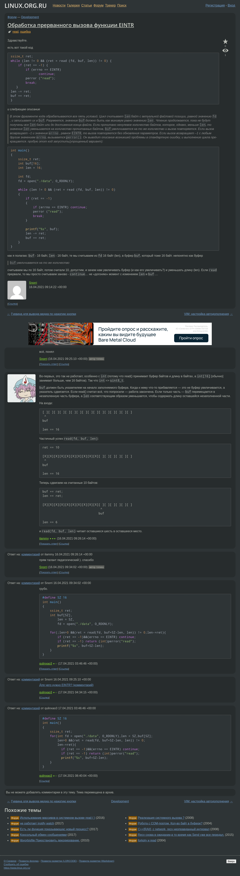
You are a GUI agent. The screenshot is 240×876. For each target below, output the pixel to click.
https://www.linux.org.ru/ (17, 867)
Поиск (121, 5)
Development (30, 17)
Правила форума (29, 861)
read (16, 31)
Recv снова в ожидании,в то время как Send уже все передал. (181, 834)
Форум (98, 5)
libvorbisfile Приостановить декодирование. (50, 840)
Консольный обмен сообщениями (43, 834)
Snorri (33, 282)
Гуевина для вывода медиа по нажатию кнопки (43, 314)
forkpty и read (147, 840)
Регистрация (215, 5)
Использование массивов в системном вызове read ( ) (57, 817)
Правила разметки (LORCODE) (59, 861)
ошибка (25, 31)
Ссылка (12, 303)
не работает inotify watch (37, 823)
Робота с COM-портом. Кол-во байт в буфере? (170, 823)
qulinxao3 (45, 663)
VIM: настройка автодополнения (206, 314)
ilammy (44, 538)
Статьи (86, 5)
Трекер (110, 5)
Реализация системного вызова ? (161, 817)
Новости (59, 5)
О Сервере (10, 861)
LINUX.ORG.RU (25, 5)
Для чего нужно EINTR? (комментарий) (66, 685)
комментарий (31, 554)
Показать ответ (49, 364)
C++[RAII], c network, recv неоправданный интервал (174, 829)
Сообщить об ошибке (16, 864)
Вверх (231, 861)
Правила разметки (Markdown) (96, 861)
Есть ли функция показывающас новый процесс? (54, 829)
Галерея (73, 5)
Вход (231, 5)
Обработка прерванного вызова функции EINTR (70, 24)
